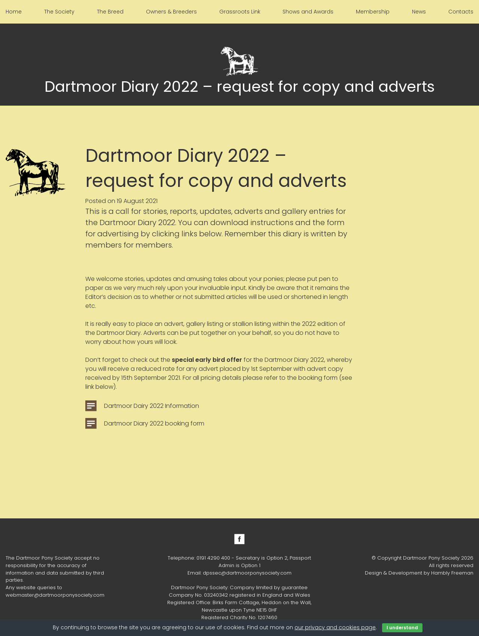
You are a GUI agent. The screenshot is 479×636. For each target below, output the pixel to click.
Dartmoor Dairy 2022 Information (151, 406)
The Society (59, 11)
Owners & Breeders (171, 11)
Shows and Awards (308, 11)
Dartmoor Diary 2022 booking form (154, 423)
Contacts (460, 11)
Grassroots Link (239, 11)
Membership (373, 11)
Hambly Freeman (452, 572)
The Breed (110, 11)
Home (14, 11)
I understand (402, 627)
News (419, 11)
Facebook (239, 539)
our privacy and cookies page (335, 627)
